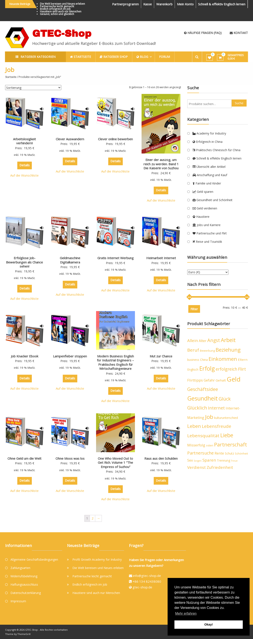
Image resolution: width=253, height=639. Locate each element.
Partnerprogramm (124, 4)
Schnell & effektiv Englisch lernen (221, 4)
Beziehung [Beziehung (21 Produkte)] (228, 349)
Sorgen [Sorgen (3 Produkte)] (198, 460)
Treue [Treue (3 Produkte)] (234, 460)
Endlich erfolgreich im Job (55, 9)
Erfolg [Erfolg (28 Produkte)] (207, 368)
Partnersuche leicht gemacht (57, 6)
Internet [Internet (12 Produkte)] (216, 408)
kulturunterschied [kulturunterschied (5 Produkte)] (226, 418)
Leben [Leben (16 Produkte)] (194, 426)
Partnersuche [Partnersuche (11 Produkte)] (200, 453)
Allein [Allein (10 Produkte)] (192, 340)
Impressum (18, 601)
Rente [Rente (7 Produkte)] (219, 453)
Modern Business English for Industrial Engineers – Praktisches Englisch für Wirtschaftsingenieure (115, 362)
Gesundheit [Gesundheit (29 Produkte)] (202, 398)
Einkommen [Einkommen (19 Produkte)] (223, 358)
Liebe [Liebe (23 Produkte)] (226, 435)
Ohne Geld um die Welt (24, 458)
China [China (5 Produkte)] (204, 360)
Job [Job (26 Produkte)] (209, 417)
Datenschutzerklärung (25, 593)
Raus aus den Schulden (161, 458)
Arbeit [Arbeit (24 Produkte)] (228, 340)
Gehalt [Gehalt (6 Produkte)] (221, 380)
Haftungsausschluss (24, 584)
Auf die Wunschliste (24, 175)
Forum (165, 57)
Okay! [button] (208, 624)
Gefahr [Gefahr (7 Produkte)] (209, 380)
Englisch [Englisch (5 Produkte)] (192, 369)
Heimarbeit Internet (161, 258)
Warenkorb (164, 4)
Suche (239, 103)
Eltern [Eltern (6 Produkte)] (242, 359)
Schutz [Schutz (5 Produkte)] (229, 453)
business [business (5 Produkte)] (193, 360)
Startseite (10, 77)
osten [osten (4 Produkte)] (209, 445)
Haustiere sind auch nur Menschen (60, 11)
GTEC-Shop (61, 33)
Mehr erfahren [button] (186, 613)
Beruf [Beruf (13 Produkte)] (193, 350)
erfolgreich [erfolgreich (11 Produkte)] (226, 369)
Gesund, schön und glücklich (57, 14)
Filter (194, 309)
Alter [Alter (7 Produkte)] (202, 340)
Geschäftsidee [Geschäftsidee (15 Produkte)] (202, 389)
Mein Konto (184, 4)
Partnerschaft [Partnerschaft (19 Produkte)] (230, 444)
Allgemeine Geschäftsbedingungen (34, 559)
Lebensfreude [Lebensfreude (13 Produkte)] (216, 426)
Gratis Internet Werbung (115, 258)
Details (24, 165)
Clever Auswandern (70, 139)
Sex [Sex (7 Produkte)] (190, 460)
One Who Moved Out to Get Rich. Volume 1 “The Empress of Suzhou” (115, 462)
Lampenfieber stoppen (70, 356)
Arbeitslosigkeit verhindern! (24, 141)
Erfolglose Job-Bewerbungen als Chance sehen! (24, 262)
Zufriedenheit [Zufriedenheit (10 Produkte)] (220, 467)
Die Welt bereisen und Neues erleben (62, 4)
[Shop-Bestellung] (33, 87)
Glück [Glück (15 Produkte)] (225, 399)
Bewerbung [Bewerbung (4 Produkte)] (207, 350)
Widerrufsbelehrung (23, 576)
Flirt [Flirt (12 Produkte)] (242, 369)
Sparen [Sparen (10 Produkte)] (209, 460)
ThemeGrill (24, 634)
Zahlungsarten (20, 568)
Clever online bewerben (115, 139)
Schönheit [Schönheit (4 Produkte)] (241, 453)
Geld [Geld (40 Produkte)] (234, 379)
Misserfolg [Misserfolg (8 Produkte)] (196, 445)
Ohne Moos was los (70, 458)
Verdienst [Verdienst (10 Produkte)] (196, 467)
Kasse (146, 4)
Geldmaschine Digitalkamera (70, 260)
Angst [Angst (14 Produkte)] (213, 340)
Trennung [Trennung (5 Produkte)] (223, 460)
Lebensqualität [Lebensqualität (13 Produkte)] (203, 436)
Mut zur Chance (161, 356)
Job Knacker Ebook (24, 356)
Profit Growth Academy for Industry (97, 559)
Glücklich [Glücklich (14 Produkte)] (197, 408)
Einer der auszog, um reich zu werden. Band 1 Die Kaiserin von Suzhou (161, 164)
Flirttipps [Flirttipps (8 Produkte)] (195, 380)
